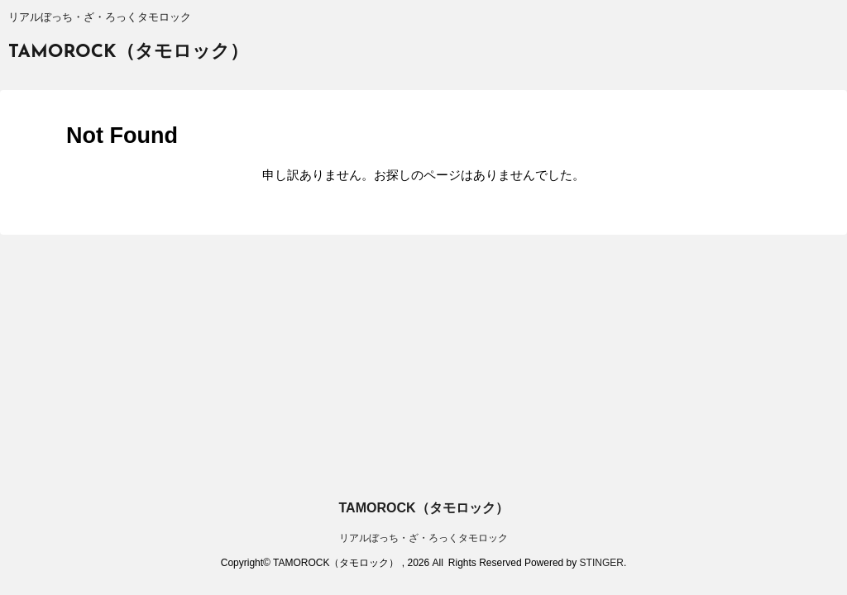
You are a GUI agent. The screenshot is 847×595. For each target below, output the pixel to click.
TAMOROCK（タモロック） (128, 52)
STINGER (602, 563)
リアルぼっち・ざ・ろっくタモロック (423, 538)
